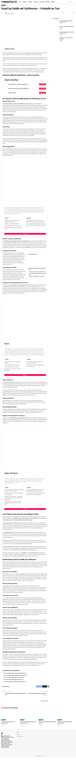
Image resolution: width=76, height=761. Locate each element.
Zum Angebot (42, 84)
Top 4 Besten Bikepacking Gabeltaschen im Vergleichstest (15, 678)
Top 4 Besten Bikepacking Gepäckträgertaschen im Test (15, 684)
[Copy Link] (71, 13)
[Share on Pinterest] (69, 13)
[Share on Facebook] (65, 13)
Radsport (61, 40)
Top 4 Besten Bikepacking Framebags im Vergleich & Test (15, 676)
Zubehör (4, 5)
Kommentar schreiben (43, 704)
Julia (6, 12)
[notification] (68, 1)
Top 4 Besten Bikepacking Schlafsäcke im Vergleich (14, 680)
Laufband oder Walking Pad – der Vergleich (36, 277)
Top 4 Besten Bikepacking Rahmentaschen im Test (14, 682)
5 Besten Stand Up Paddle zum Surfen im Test (36, 273)
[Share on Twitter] (67, 13)
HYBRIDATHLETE (9, 1)
